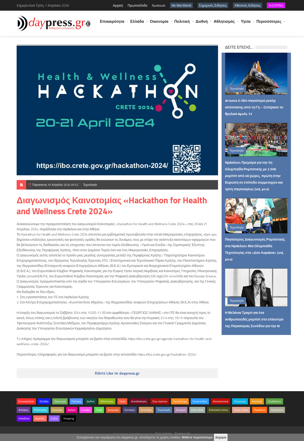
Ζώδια (54, 418)
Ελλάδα (137, 24)
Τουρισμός (240, 401)
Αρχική (118, 5)
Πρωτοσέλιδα (137, 5)
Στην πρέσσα (159, 401)
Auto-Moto (197, 410)
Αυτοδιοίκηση (139, 401)
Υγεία (246, 24)
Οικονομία (159, 24)
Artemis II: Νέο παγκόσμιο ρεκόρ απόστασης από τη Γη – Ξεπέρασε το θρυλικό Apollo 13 (254, 107)
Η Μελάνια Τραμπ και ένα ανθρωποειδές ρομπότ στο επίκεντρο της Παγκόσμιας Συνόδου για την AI (254, 319)
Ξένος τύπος (241, 410)
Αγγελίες (40, 418)
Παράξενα (260, 410)
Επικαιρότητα (112, 24)
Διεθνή (202, 24)
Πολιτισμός (40, 410)
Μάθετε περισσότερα (197, 437)
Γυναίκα (85, 410)
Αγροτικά (257, 401)
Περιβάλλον (274, 401)
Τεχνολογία (90, 184)
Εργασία (57, 410)
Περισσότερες (268, 24)
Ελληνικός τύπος (218, 410)
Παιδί (99, 410)
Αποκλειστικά (220, 401)
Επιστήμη (146, 410)
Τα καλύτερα (180, 401)
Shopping (68, 418)
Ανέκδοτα (24, 418)
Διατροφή (113, 410)
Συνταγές (129, 410)
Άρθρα (72, 410)
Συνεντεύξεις (200, 401)
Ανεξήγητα (277, 410)
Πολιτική (182, 24)
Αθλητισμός (224, 24)
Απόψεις (23, 410)
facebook (158, 5)
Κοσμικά (181, 410)
